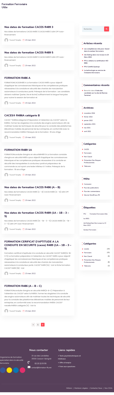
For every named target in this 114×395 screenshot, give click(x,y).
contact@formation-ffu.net (41, 367)
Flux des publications (91, 188)
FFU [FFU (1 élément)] (84, 214)
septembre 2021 (89, 124)
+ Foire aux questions (66, 366)
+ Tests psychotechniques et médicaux (69, 357)
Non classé (88, 157)
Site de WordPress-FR (92, 195)
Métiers (69, 388)
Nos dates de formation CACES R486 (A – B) (32, 187)
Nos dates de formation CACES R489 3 (28, 27)
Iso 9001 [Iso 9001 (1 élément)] (86, 219)
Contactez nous (96, 388)
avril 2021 (87, 131)
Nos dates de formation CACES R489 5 (28, 52)
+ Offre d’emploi (64, 363)
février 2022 (88, 117)
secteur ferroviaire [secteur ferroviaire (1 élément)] (89, 230)
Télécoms (87, 166)
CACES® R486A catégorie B (22, 115)
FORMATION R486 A (17, 78)
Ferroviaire (87, 153)
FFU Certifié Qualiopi (92, 67)
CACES (86, 149)
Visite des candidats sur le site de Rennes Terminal (95, 93)
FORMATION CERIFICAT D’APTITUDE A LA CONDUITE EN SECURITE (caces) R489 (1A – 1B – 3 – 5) (37, 245)
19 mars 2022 (30, 40)
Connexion (87, 184)
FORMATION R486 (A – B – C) (23, 286)
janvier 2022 (88, 120)
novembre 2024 (89, 113)
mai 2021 (87, 128)
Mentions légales (81, 388)
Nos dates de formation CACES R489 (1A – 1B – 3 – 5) (36, 214)
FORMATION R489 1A (18, 150)
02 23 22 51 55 (41, 363)
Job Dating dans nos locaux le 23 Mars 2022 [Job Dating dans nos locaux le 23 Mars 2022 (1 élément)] (94, 224)
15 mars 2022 (30, 273)
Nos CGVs (108, 388)
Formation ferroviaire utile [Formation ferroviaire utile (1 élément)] (99, 214)
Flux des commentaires (92, 191)
